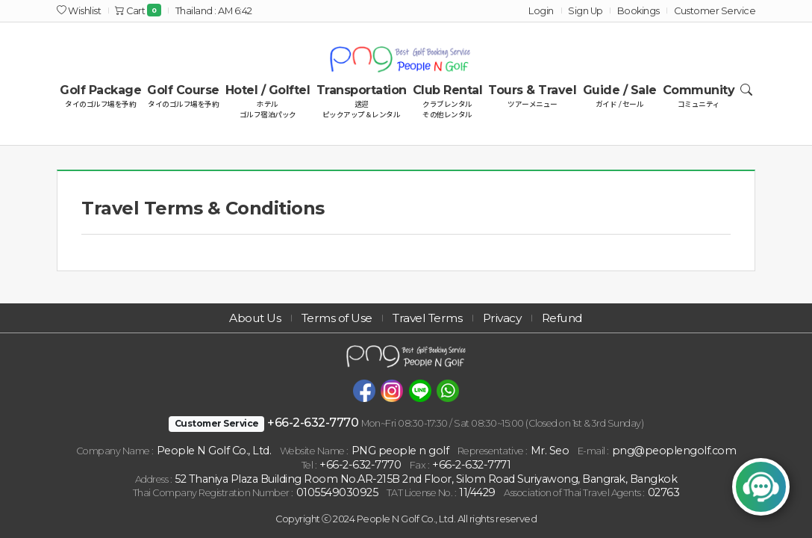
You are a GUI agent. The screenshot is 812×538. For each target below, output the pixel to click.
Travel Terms (426, 317)
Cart (137, 10)
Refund (574, 317)
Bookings (638, 10)
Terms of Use (329, 317)
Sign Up (585, 10)
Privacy (507, 317)
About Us (242, 317)
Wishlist (79, 10)
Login (541, 10)
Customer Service (714, 10)
